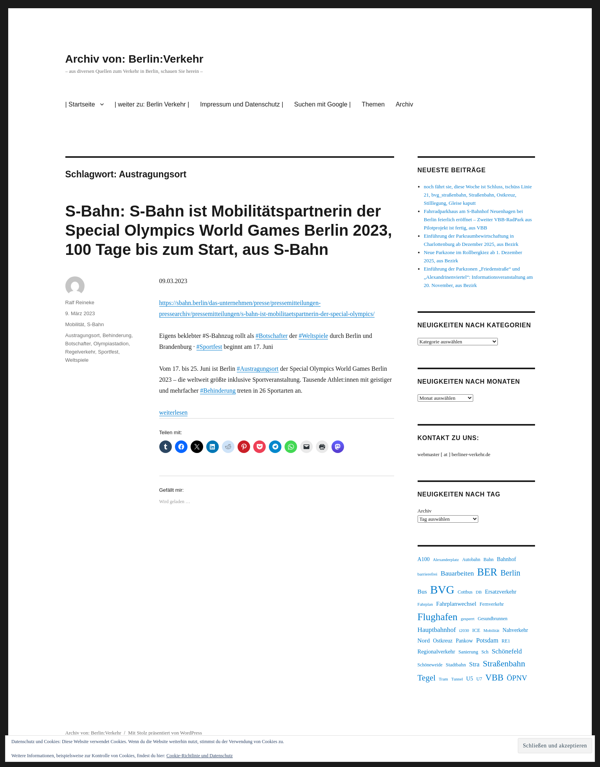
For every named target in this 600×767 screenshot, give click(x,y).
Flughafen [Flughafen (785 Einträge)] (438, 616)
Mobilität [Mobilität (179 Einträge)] (491, 630)
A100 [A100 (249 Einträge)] (424, 559)
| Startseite (80, 104)
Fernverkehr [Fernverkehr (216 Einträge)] (491, 604)
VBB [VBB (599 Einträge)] (494, 677)
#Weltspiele (313, 335)
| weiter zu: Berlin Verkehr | (152, 104)
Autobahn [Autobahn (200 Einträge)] (471, 559)
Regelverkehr (80, 352)
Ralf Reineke (79, 302)
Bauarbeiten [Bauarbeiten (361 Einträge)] (457, 573)
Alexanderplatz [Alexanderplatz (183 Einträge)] (446, 559)
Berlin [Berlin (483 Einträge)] (511, 572)
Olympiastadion (111, 344)
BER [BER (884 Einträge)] (487, 572)
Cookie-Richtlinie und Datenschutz (199, 755)
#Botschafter (272, 335)
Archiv (404, 104)
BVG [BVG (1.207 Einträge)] (442, 589)
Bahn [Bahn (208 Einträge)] (488, 559)
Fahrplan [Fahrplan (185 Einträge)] (425, 604)
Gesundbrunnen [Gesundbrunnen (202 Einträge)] (492, 618)
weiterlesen (173, 412)
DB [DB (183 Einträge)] (479, 592)
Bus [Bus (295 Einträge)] (422, 591)
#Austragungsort (258, 368)
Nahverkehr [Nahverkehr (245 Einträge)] (515, 630)
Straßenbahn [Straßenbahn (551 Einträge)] (504, 663)
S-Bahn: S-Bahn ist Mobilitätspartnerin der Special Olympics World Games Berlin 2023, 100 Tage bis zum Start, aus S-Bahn (228, 230)
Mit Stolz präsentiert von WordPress (165, 733)
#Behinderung (218, 390)
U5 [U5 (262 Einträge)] (469, 678)
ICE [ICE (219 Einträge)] (476, 630)
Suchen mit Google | (322, 104)
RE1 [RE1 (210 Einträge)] (506, 641)
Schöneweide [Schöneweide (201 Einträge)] (430, 665)
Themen (373, 104)
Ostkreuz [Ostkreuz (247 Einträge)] (442, 641)
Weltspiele (77, 360)
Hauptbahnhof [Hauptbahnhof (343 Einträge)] (437, 629)
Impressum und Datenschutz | (241, 104)
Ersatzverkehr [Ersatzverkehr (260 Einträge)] (500, 591)
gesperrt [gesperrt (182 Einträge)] (467, 618)
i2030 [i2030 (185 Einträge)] (464, 630)
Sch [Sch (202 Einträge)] (484, 652)
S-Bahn (95, 324)
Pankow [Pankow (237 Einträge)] (464, 641)
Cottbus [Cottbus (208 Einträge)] (465, 592)
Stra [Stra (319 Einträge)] (474, 664)
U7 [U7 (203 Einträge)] (479, 679)
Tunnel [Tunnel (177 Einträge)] (457, 679)
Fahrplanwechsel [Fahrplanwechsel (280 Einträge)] (456, 603)
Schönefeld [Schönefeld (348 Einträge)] (507, 651)
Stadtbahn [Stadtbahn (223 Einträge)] (456, 665)
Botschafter (78, 344)
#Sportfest (209, 346)
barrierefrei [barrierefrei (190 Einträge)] (428, 574)
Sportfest (108, 352)
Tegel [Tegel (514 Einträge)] (427, 677)
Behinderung (117, 335)
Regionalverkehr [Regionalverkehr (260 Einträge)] (436, 651)
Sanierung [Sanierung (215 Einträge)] (468, 652)
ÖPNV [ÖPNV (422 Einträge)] (517, 678)
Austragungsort (82, 335)
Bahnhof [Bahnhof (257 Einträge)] (506, 559)
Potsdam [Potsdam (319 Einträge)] (487, 640)
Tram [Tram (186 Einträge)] (443, 679)
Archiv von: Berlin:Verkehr (134, 59)
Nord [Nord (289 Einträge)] (424, 640)
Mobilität (74, 324)
